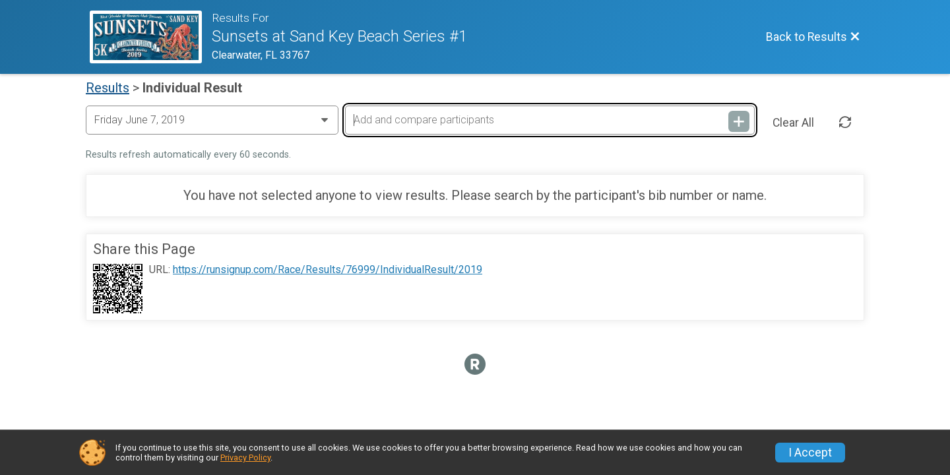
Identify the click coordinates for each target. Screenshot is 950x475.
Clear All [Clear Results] (793, 122)
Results (107, 88)
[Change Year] (212, 120)
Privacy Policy (245, 457)
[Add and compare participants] (549, 120)
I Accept (810, 452)
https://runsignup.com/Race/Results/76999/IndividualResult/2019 (327, 270)
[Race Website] (151, 37)
